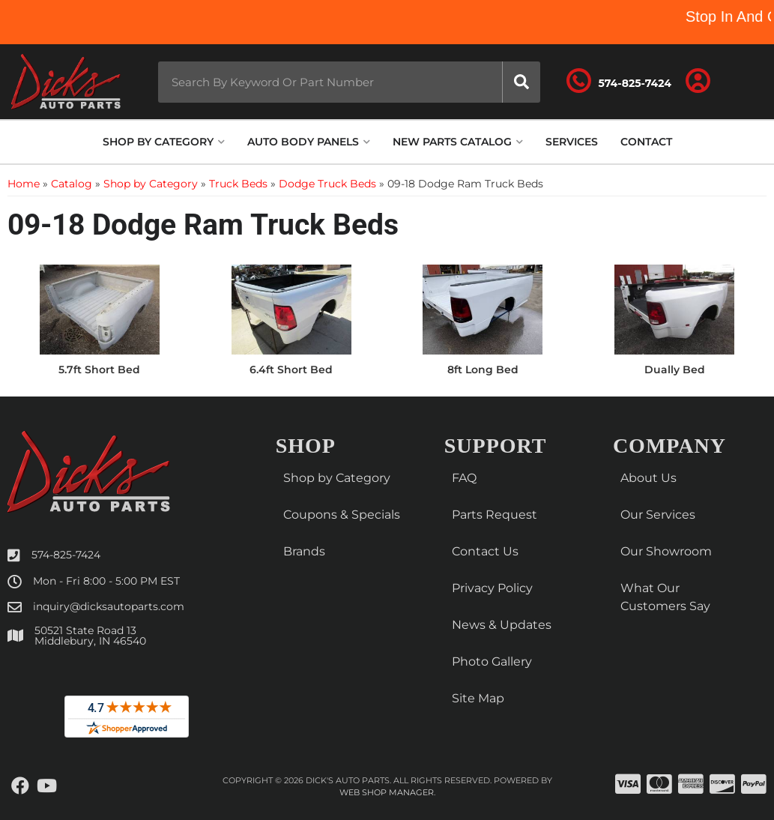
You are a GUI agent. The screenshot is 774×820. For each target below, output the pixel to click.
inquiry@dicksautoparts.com (108, 606)
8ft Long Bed (482, 369)
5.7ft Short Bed (99, 369)
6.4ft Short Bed (291, 369)
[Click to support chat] (618, 82)
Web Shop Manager (386, 792)
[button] (349, 82)
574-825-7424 (65, 554)
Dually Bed (674, 369)
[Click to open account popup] (698, 82)
